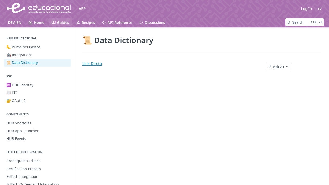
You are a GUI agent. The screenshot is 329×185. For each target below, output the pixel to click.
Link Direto (92, 63)
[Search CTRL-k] (304, 22)
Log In (306, 8)
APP (82, 8)
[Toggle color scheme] (320, 8)
